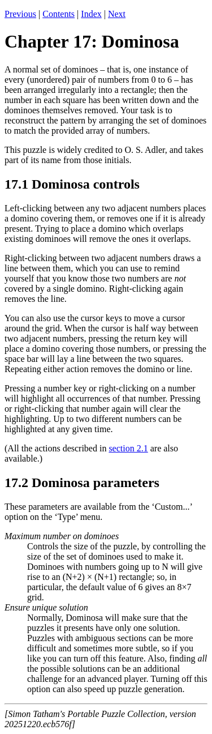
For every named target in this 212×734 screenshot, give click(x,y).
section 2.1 (128, 448)
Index (91, 14)
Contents (58, 14)
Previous (20, 14)
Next (117, 14)
